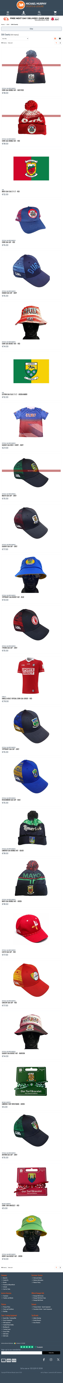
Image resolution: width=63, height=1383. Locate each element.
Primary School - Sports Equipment (41, 1307)
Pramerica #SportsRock (8, 1284)
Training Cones (6, 1329)
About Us (4, 1278)
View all (10, 43)
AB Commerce (58, 1372)
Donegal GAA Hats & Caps (39, 1298)
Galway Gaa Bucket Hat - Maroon (13, 1053)
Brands (4, 1282)
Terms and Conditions (8, 1309)
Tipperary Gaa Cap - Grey (10, 749)
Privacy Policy (6, 1307)
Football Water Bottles (8, 1325)
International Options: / (13, 1343)
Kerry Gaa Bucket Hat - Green (12, 1256)
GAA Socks (5, 1336)
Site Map (4, 1311)
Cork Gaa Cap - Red (8, 242)
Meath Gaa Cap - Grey (9, 495)
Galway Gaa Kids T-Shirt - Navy (12, 445)
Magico (46, 1372)
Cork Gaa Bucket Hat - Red (11, 343)
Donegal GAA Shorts (37, 1300)
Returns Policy (36, 1282)
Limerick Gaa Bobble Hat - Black (13, 850)
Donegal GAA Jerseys (37, 1296)
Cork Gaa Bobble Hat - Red (11, 141)
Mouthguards (5, 1327)
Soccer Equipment (7, 1320)
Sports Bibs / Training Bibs (9, 1318)
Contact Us (5, 1280)
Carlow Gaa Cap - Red (9, 1002)
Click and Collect (37, 1278)
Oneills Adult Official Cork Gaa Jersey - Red (17, 698)
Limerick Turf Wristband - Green (13, 1104)
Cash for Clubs (6, 1289)
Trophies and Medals (7, 1298)
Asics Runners (36, 1322)
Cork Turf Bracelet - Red (10, 1205)
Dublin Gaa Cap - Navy (9, 293)
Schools (4, 1287)
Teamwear (5, 1296)
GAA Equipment (6, 1322)
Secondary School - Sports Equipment (42, 1309)
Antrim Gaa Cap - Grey (9, 1155)
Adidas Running (36, 1318)
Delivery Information (37, 1280)
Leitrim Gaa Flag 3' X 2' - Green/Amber (14, 394)
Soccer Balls (5, 1331)
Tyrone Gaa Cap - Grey (9, 648)
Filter (31, 29)
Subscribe (51, 1353)
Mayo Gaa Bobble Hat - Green (12, 901)
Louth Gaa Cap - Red (9, 952)
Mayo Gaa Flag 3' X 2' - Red (11, 191)
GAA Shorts (5, 1334)
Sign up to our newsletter (11, 1350)
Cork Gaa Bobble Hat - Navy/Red (13, 90)
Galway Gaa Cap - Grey (9, 546)
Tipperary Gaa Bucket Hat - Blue (13, 597)
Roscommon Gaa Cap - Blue (11, 800)
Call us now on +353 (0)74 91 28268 (31, 1368)
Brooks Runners (36, 1320)
